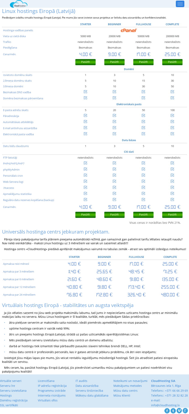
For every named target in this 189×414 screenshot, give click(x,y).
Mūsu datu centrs (125, 390)
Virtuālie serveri (10, 381)
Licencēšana (46, 381)
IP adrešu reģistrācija (52, 386)
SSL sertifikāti (9, 405)
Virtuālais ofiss (48, 400)
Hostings (6, 395)
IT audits (81, 381)
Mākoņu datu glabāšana (92, 395)
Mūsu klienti (121, 395)
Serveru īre (7, 386)
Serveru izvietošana (13, 390)
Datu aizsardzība (87, 386)
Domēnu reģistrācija (14, 400)
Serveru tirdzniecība (89, 390)
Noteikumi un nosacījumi (130, 381)
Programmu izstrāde (52, 390)
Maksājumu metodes (127, 386)
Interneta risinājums (52, 395)
